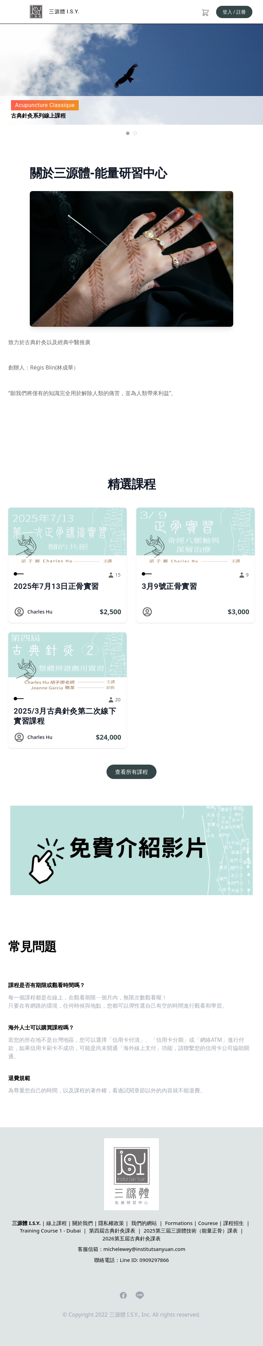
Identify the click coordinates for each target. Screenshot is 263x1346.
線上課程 (56, 1223)
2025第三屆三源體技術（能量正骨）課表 (190, 1230)
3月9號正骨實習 (169, 586)
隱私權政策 (111, 1223)
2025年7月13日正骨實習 (56, 586)
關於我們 (82, 1223)
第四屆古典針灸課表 (112, 1230)
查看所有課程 (131, 772)
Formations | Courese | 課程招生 (204, 1223)
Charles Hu (39, 611)
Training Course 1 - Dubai (50, 1230)
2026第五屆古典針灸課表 (131, 1238)
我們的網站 (144, 1223)
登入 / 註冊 (234, 12)
